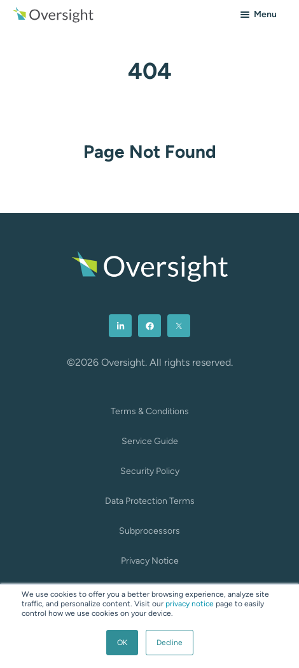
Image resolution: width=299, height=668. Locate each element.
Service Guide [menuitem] (150, 441)
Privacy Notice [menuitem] (150, 560)
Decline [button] (169, 642)
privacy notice (189, 603)
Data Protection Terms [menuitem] (150, 501)
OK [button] (122, 642)
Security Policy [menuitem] (149, 471)
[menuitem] (120, 325)
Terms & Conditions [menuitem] (150, 411)
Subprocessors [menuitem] (149, 530)
